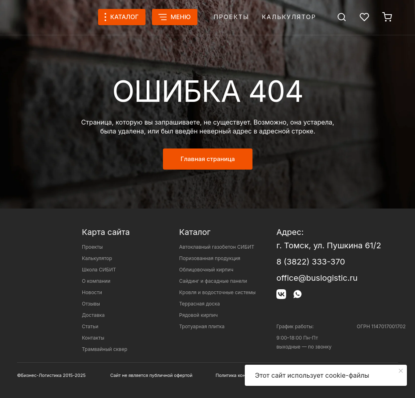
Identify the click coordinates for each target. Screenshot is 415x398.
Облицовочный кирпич (206, 270)
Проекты (231, 17)
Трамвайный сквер (104, 349)
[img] (342, 17)
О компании (96, 281)
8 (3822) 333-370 (310, 262)
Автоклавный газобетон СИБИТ (217, 247)
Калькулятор (289, 17)
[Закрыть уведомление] (401, 371)
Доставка (93, 315)
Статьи (90, 326)
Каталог (194, 232)
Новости (92, 292)
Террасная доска (199, 304)
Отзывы (91, 304)
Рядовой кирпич (198, 315)
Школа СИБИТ (99, 270)
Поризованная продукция (209, 258)
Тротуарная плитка (202, 326)
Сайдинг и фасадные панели (213, 281)
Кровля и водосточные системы (217, 292)
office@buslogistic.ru (316, 278)
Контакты (93, 338)
